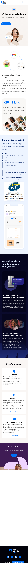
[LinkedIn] (16, 557)
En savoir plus (14, 388)
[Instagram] (8, 557)
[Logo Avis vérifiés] (3, 2)
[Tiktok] (12, 557)
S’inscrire (14, 455)
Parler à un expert (6, 23)
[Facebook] (20, 557)
